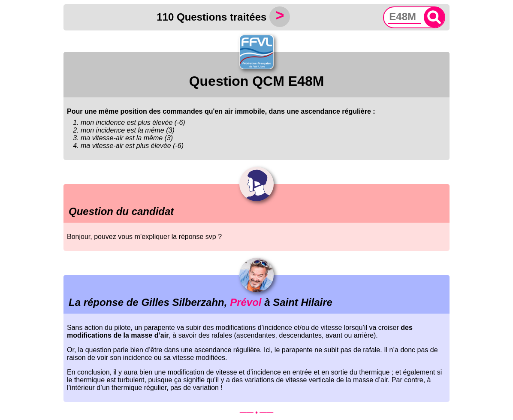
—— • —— (257, 412)
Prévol (245, 302)
